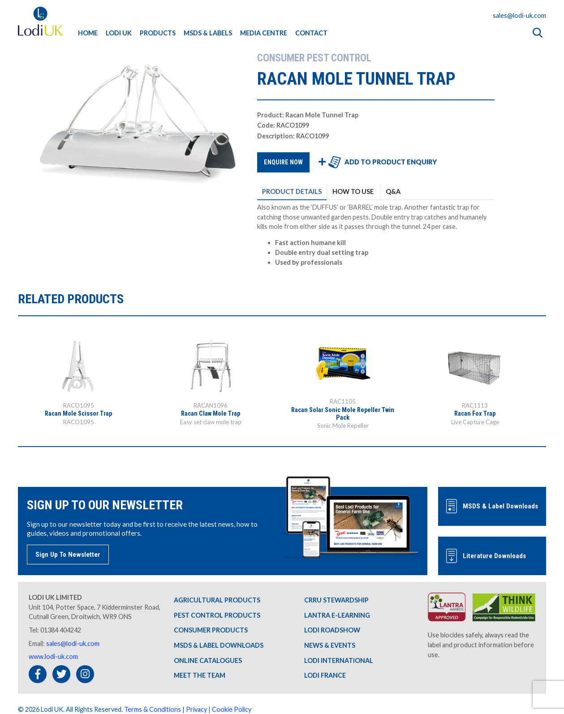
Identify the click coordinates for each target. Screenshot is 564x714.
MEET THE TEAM (199, 675)
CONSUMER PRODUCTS (211, 630)
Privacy (196, 709)
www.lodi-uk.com (53, 656)
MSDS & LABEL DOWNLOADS (218, 645)
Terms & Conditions (152, 709)
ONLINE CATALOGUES (208, 660)
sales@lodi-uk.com (519, 15)
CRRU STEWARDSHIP (336, 600)
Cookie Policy (231, 709)
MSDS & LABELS (208, 33)
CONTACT (311, 33)
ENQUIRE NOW (283, 162)
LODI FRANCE (325, 675)
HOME (88, 33)
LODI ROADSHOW (332, 630)
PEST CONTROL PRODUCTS (217, 615)
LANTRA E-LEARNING (337, 615)
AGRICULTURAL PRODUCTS (217, 600)
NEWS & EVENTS (329, 645)
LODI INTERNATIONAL (338, 660)
